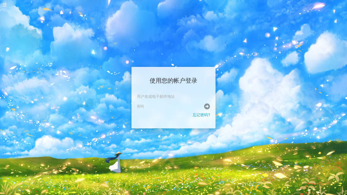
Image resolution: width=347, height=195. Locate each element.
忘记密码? (201, 115)
